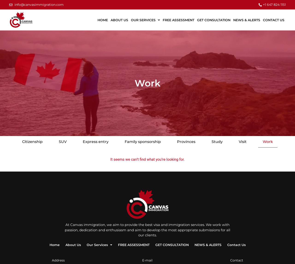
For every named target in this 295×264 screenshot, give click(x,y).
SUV (63, 141)
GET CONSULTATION (213, 20)
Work (268, 141)
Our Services (145, 20)
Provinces (186, 141)
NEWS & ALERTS (246, 20)
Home (102, 20)
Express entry (96, 141)
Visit (243, 141)
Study (217, 141)
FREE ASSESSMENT (178, 20)
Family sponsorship (143, 141)
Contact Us (273, 20)
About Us (119, 20)
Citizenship (32, 141)
